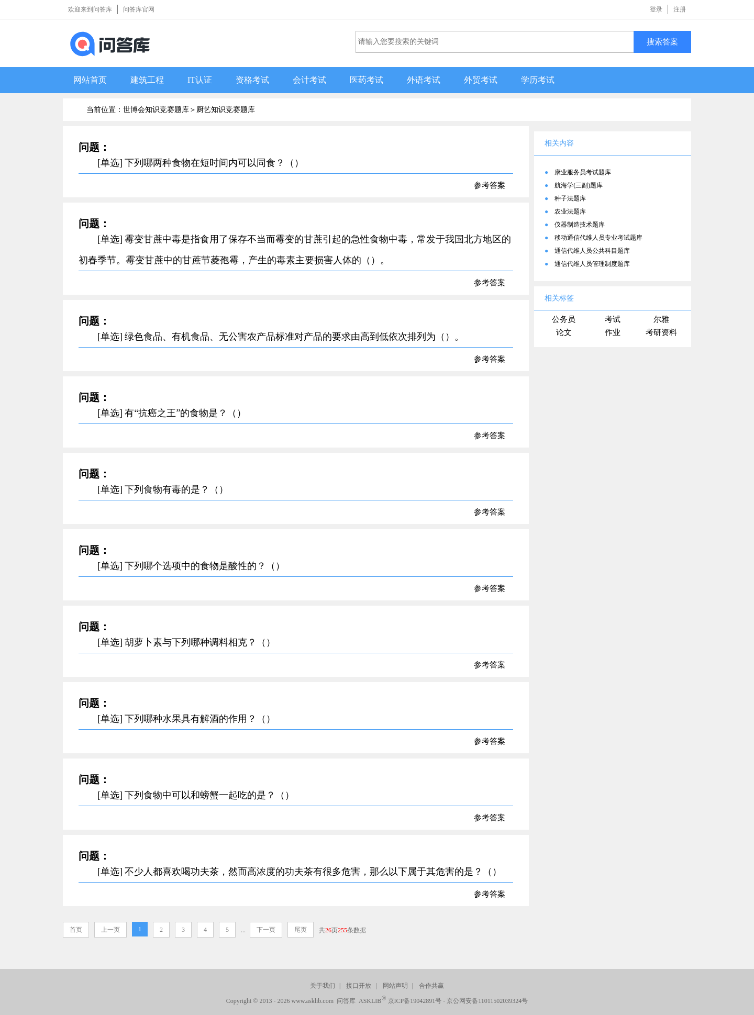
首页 (76, 929)
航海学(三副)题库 (579, 185)
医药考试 (366, 79)
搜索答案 (662, 41)
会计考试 (309, 79)
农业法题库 (570, 211)
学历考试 (538, 79)
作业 (612, 332)
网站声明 (395, 985)
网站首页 (90, 79)
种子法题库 (570, 198)
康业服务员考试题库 (583, 172)
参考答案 (489, 185)
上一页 (110, 929)
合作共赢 (431, 985)
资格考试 (252, 79)
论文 (564, 332)
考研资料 (661, 332)
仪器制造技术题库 (580, 224)
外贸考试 (480, 79)
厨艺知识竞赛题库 (225, 110)
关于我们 (322, 985)
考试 (612, 319)
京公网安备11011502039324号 (487, 1001)
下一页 (266, 929)
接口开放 (358, 985)
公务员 (563, 319)
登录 (656, 9)
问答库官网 (138, 9)
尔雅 (661, 319)
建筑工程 (147, 79)
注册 (679, 9)
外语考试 (423, 79)
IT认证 (199, 79)
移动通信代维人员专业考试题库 (598, 237)
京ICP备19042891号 (415, 1001)
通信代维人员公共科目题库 (592, 250)
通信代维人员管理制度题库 (592, 263)
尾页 (300, 929)
